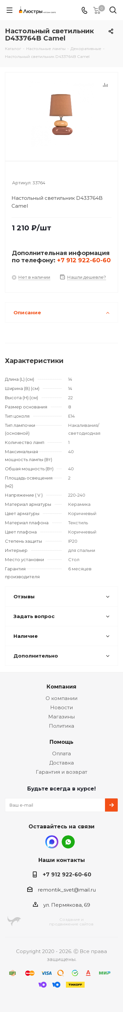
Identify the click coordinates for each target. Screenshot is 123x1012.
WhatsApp (68, 841)
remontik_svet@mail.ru (67, 890)
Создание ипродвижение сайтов (71, 921)
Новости (61, 707)
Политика (61, 726)
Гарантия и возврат (61, 772)
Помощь (61, 742)
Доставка (61, 763)
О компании (61, 698)
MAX (51, 841)
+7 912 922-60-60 (84, 260)
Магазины (61, 717)
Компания (61, 686)
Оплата (61, 753)
